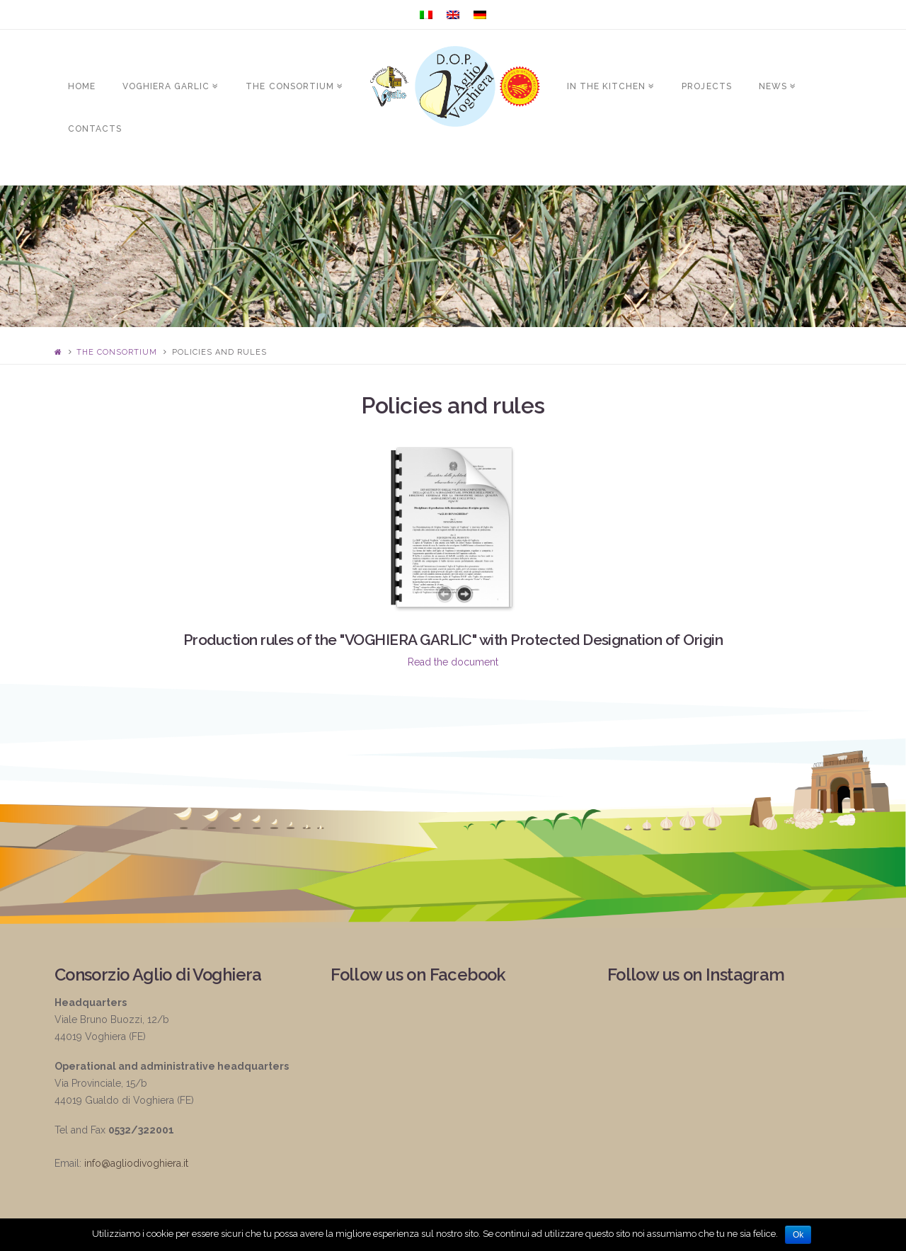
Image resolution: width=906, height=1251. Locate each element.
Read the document (453, 662)
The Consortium (116, 352)
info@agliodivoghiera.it (136, 1163)
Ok (798, 1235)
